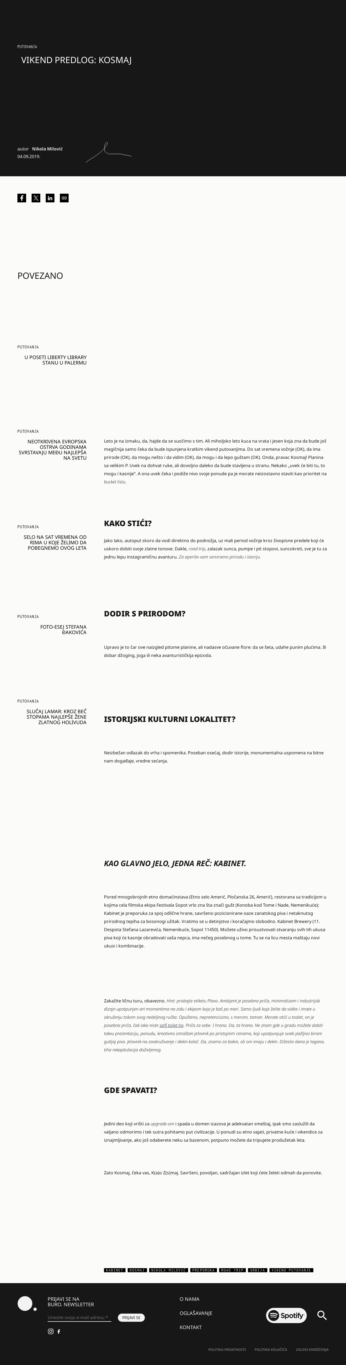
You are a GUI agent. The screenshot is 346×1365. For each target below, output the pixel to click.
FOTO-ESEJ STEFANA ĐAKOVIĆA (63, 629)
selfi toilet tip (171, 1025)
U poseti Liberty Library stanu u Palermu (56, 360)
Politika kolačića (271, 1349)
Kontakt (191, 1327)
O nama (190, 1299)
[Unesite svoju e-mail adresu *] (79, 1318)
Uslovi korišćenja (312, 1349)
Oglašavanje (196, 1313)
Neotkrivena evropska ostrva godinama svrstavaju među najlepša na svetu (53, 449)
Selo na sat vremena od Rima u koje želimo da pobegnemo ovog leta (55, 542)
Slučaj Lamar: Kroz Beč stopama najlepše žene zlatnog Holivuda (57, 716)
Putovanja (27, 46)
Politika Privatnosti (227, 1349)
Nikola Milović (47, 149)
